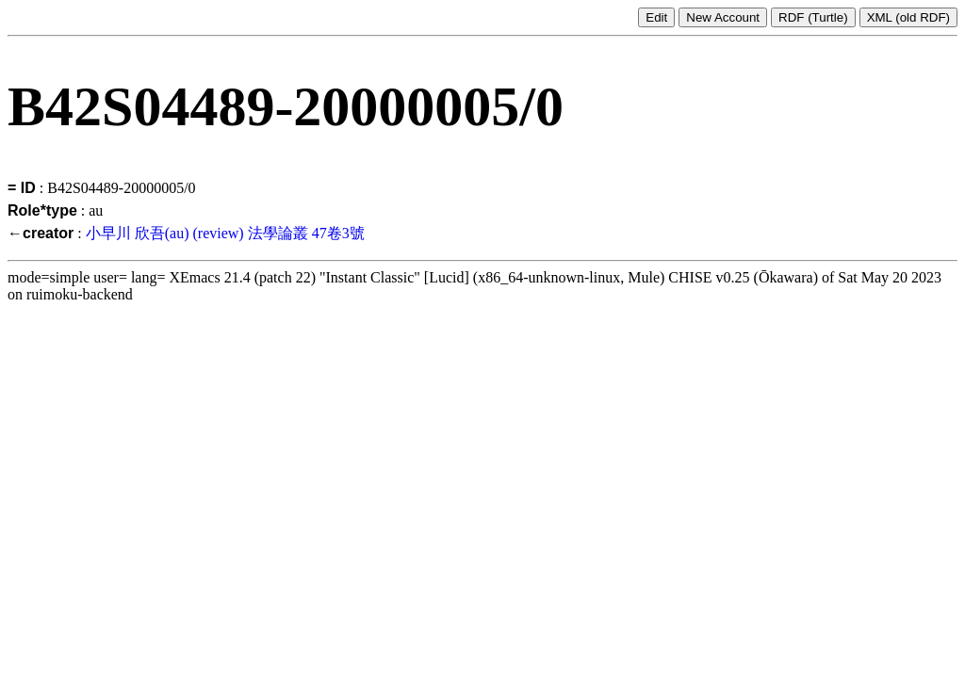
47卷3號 (338, 233)
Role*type (42, 210)
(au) (177, 233)
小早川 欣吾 (125, 233)
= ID (22, 188)
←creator (41, 233)
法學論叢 (278, 233)
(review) (217, 233)
